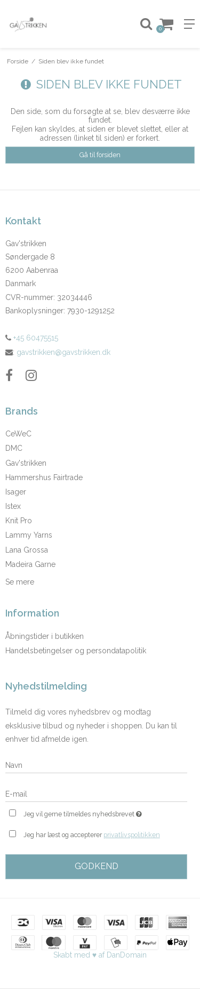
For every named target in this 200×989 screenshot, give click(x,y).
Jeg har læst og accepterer (91, 835)
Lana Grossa (26, 550)
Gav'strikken (25, 463)
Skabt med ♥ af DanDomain (100, 955)
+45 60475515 (31, 338)
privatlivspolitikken (131, 835)
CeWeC (18, 433)
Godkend (96, 866)
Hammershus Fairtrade (44, 477)
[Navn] (96, 764)
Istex (13, 506)
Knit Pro (18, 520)
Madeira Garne (30, 564)
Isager (15, 492)
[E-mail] (96, 793)
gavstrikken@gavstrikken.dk (63, 352)
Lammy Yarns (28, 535)
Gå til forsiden (100, 155)
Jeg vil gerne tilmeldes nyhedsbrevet (92, 813)
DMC (13, 448)
